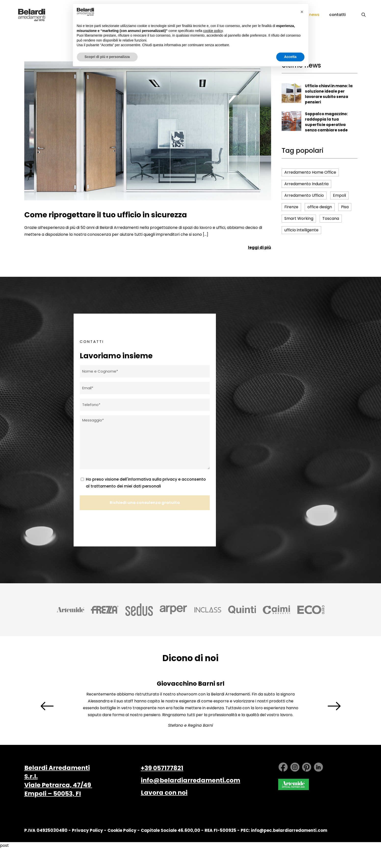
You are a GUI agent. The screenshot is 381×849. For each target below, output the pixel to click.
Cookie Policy (121, 830)
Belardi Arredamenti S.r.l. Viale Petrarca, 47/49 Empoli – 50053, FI (58, 781)
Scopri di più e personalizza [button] (107, 57)
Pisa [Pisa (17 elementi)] (345, 207)
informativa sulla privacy (152, 479)
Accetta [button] (290, 57)
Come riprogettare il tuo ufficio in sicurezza (105, 215)
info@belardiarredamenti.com (190, 780)
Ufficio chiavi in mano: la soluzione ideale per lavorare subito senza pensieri (329, 94)
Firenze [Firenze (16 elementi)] (291, 207)
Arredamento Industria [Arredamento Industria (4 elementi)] (306, 184)
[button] (302, 12)
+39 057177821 (162, 768)
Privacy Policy (87, 830)
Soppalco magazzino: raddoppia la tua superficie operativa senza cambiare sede (326, 122)
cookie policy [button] (213, 31)
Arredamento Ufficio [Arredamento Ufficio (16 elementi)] (304, 195)
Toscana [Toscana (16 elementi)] (330, 218)
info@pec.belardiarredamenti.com (289, 830)
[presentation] (47, 706)
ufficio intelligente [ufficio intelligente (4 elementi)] (301, 230)
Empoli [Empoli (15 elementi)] (339, 195)
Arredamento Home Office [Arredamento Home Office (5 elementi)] (310, 172)
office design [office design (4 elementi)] (319, 207)
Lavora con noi (164, 792)
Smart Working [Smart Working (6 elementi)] (298, 218)
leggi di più (259, 247)
